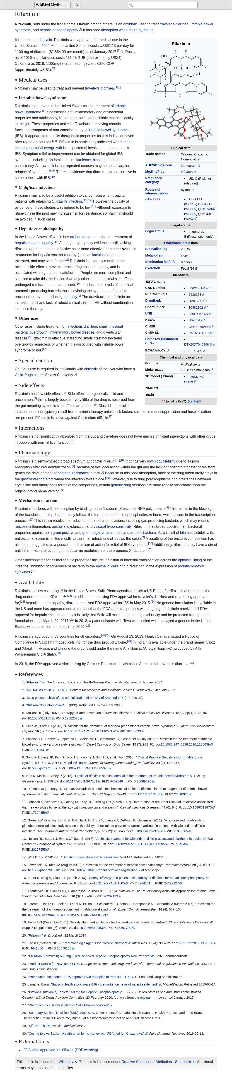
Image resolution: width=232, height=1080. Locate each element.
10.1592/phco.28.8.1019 (45, 870)
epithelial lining (190, 560)
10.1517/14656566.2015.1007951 (51, 915)
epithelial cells (107, 566)
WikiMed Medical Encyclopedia (53, 5)
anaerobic (114, 533)
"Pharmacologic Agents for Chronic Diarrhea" (95, 943)
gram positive (63, 533)
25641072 (97, 915)
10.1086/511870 (200, 807)
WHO (189, 204)
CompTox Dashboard (161, 339)
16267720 (124, 928)
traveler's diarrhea (174, 24)
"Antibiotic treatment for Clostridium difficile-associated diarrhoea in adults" (149, 838)
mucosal (22, 526)
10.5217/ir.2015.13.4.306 (195, 943)
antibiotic (130, 24)
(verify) (193, 401)
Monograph (189, 165)
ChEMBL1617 (198, 333)
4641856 (36, 948)
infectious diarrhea (82, 326)
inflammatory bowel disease (72, 332)
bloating (99, 160)
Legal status (154, 231)
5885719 (73, 768)
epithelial (59, 526)
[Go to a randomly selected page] (77, 5)
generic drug (121, 485)
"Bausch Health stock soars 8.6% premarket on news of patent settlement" (104, 984)
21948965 (180, 831)
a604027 (187, 172)
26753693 (133, 731)
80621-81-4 (196, 288)
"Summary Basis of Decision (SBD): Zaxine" (59, 1013)
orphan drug (79, 237)
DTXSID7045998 (196, 344)
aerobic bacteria (143, 533)
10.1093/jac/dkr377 (146, 831)
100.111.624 (190, 351)
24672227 (171, 883)
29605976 (101, 768)
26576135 (64, 948)
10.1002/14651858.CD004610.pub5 (139, 844)
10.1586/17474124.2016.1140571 (87, 731)
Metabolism (154, 255)
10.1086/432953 (91, 928)
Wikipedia (66, 1062)
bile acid (186, 533)
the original (142, 997)
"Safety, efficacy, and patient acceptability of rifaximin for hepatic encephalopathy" (146, 878)
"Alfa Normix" (37, 1026)
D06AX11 (205, 204)
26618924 (181, 794)
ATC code (152, 199)
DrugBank (153, 300)
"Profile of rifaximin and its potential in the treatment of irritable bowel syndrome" (131, 776)
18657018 (83, 870)
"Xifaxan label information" (45, 705)
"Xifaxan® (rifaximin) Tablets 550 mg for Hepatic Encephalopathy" (75, 992)
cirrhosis (91, 369)
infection (67, 201)
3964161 (144, 883)
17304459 (38, 812)
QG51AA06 (206, 209)
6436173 (194, 294)
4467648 (116, 781)
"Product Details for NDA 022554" (52, 964)
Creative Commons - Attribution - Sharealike (156, 1062)
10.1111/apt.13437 (146, 794)
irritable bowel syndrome (108, 130)
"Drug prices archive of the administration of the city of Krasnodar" (73, 698)
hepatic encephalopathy (59, 30)
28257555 (38, 849)
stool (118, 160)
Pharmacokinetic (177, 243)
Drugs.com (163, 165)
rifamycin (44, 40)
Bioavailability (156, 249)
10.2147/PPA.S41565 (109, 883)
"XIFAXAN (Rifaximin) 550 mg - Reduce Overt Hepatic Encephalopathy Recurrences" (89, 956)
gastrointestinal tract (37, 479)
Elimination (160, 262)
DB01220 (195, 301)
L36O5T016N (198, 314)
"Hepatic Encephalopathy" (80, 857)
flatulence (83, 160)
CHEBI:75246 (198, 327)
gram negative (93, 533)
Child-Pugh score (29, 375)
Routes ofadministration (156, 191)
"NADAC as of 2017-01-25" (45, 690)
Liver (184, 256)
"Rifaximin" (33, 682)
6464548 (184, 844)
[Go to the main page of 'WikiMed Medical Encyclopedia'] (53, 5)
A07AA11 (195, 199)
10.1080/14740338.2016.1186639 (185, 744)
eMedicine (111, 857)
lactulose (99, 255)
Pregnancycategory (153, 180)
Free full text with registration (116, 870)
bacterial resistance (73, 473)
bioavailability (164, 461)
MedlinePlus (154, 171)
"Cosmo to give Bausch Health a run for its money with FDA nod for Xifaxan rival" (86, 1033)
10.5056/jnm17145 (40, 768)
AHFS (149, 165)
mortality (70, 297)
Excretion (152, 268)
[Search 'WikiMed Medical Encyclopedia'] (161, 5)
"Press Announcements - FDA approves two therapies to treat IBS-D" (77, 977)
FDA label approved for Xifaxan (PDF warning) (61, 1050)
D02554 (194, 320)
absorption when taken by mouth (127, 30)
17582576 (72, 718)
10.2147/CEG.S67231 (81, 781)
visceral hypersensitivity (112, 526)
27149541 (38, 750)
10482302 (195, 307)
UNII (148, 313)
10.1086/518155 (39, 718)
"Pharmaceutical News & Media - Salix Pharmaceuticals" (68, 1005)
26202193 (111, 896)
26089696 (144, 781)
